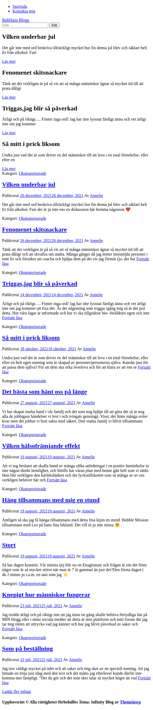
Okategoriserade (32, 173)
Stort (9, 545)
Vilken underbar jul (28, 184)
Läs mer (9, 61)
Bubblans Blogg (15, 20)
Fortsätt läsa (12, 317)
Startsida (20, 6)
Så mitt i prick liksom (31, 337)
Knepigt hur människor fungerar (46, 594)
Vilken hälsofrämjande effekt (41, 445)
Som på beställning (27, 648)
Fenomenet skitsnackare (34, 229)
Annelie (96, 195)
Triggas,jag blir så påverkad (39, 283)
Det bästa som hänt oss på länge (44, 391)
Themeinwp (130, 702)
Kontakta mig (24, 11)
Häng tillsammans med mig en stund (51, 500)
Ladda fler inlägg (16, 691)
